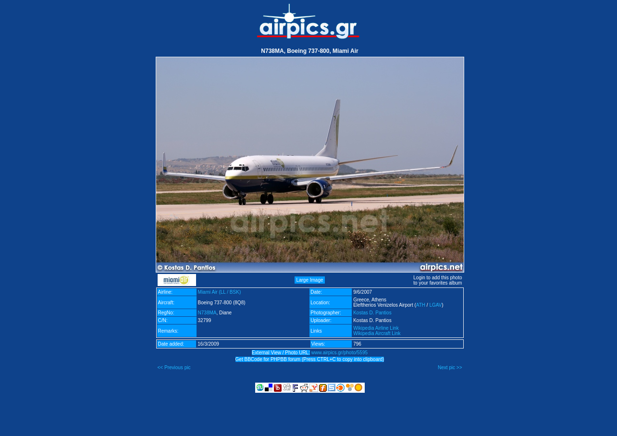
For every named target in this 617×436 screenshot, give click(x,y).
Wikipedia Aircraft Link (376, 333)
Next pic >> (450, 367)
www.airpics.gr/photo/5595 (339, 352)
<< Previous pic (174, 367)
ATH (420, 305)
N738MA (207, 312)
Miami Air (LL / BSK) (219, 292)
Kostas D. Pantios (372, 312)
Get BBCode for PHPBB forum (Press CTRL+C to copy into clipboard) (309, 359)
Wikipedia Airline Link (376, 328)
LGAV (435, 305)
